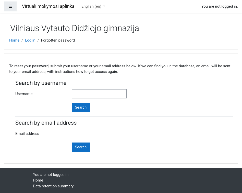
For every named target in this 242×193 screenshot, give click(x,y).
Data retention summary (53, 186)
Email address (27, 133)
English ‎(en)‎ (91, 6)
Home (14, 40)
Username (24, 94)
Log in (30, 40)
